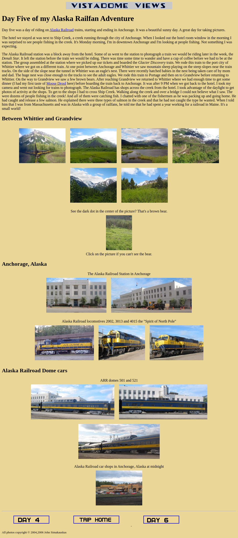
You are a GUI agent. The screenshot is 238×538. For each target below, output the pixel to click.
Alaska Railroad (62, 30)
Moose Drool (56, 83)
